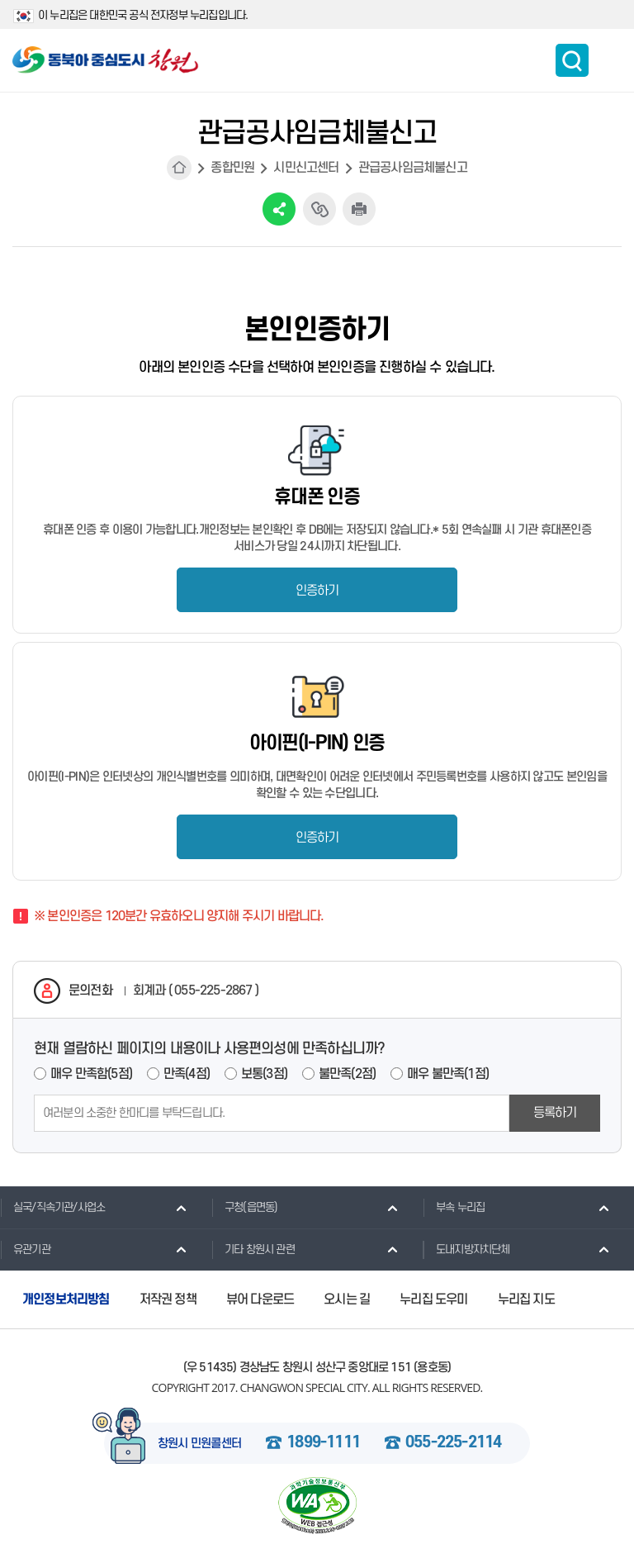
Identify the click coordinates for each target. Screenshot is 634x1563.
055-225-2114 (453, 1443)
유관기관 (25, 1249)
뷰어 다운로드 (260, 1299)
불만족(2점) (347, 1074)
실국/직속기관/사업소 (52, 1207)
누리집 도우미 (433, 1299)
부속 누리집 (454, 1207)
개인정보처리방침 (66, 1299)
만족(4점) (186, 1074)
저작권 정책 (168, 1299)
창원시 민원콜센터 (200, 1444)
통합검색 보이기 (572, 60)
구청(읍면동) (244, 1207)
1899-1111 (323, 1443)
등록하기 (555, 1112)
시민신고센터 (305, 167)
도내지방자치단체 (466, 1249)
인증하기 (317, 590)
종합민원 (232, 167)
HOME (179, 167)
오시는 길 (347, 1299)
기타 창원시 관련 (253, 1249)
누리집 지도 (526, 1299)
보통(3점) (264, 1074)
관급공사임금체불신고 (412, 167)
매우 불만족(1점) (448, 1074)
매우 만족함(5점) (91, 1074)
